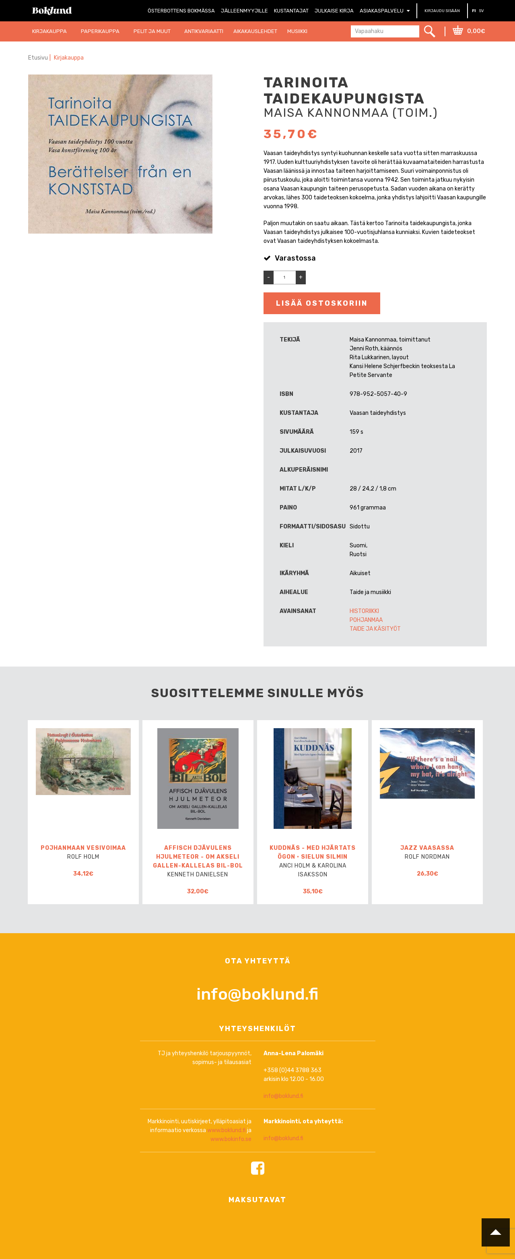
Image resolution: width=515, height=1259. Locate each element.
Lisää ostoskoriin (322, 303)
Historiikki (364, 611)
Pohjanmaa (366, 620)
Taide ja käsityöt (375, 628)
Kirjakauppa (69, 57)
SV (481, 10)
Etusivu (38, 57)
